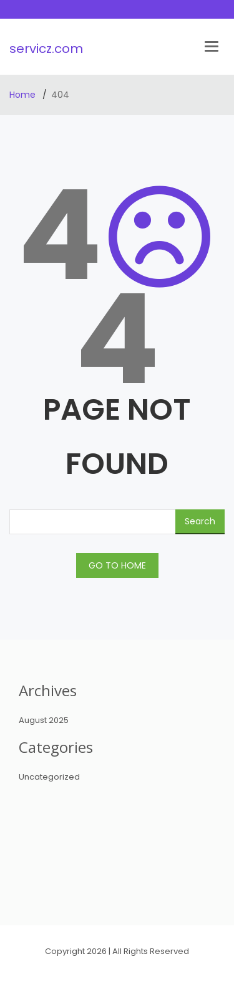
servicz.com (46, 48)
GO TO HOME (117, 565)
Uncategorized (49, 777)
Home (23, 94)
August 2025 (44, 720)
